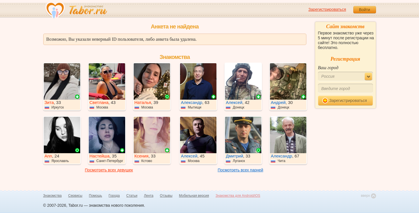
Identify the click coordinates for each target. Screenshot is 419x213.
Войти (364, 9)
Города (114, 196)
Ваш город (328, 67)
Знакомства (52, 196)
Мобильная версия (194, 196)
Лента (148, 196)
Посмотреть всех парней (240, 170)
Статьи (131, 196)
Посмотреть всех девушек (109, 170)
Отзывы (166, 196)
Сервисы (75, 196)
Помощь (95, 196)
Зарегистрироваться (327, 9)
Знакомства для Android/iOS (238, 196)
